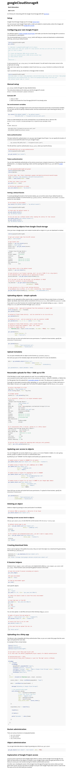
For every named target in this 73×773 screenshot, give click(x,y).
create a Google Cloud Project (27, 33)
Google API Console (29, 25)
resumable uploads (33, 382)
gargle (61, 164)
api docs (46, 14)
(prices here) (36, 22)
